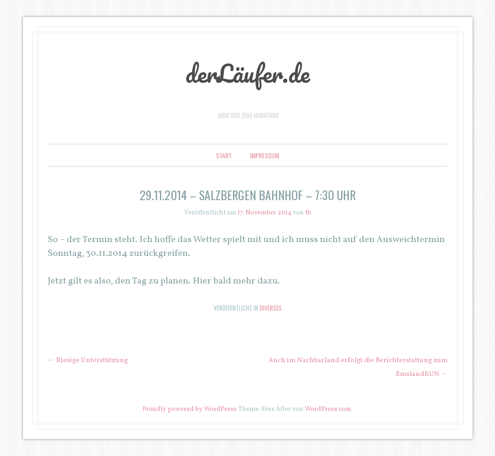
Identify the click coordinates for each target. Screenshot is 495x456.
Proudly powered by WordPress (189, 409)
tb (308, 212)
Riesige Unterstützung (88, 360)
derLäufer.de (247, 73)
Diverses (271, 307)
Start (224, 155)
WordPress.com (328, 409)
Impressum (264, 155)
